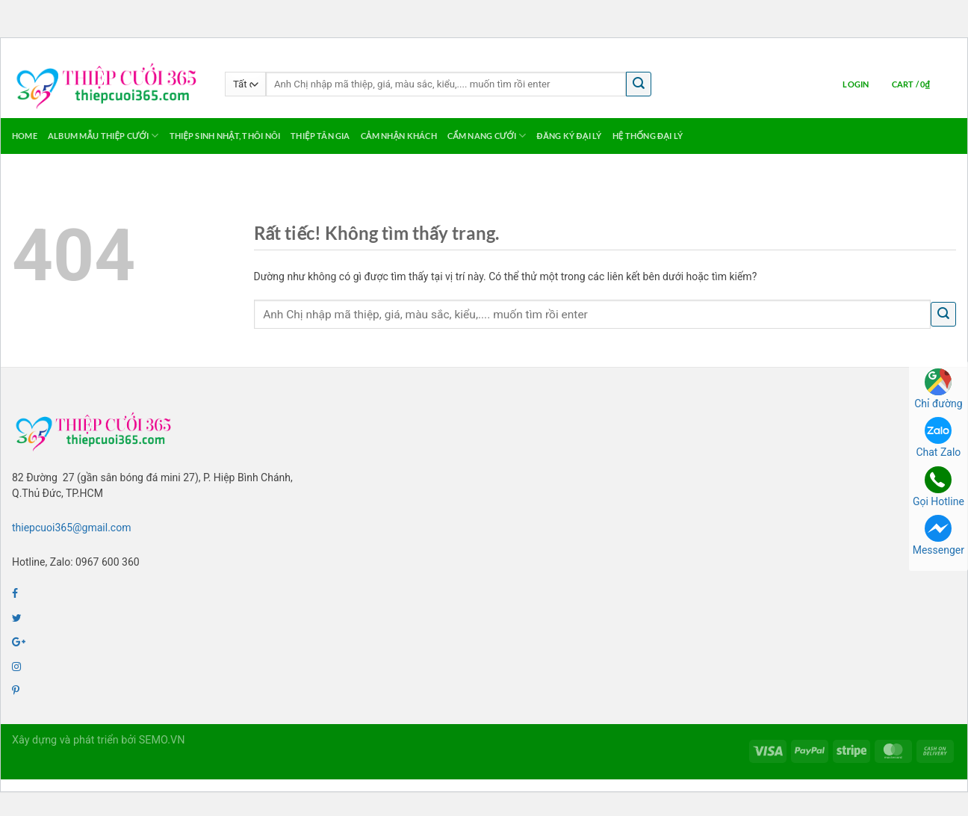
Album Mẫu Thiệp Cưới (103, 136)
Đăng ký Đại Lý (569, 135)
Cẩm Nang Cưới (487, 136)
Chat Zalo (938, 437)
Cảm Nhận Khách (399, 135)
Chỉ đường (938, 388)
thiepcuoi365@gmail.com (71, 528)
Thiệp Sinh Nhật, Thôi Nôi (225, 135)
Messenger (938, 535)
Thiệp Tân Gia (320, 135)
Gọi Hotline (938, 486)
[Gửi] (638, 84)
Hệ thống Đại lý (647, 135)
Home (24, 135)
